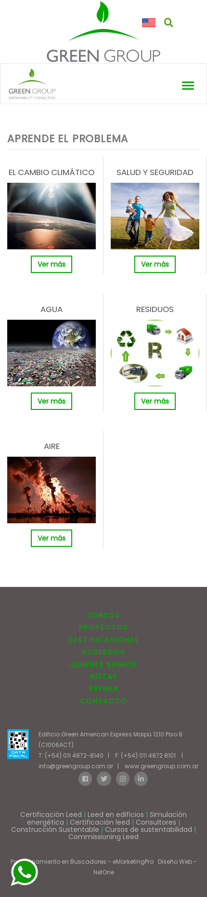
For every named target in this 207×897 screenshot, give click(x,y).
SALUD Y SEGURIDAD (155, 172)
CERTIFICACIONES (103, 640)
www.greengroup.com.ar (161, 766)
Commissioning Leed (103, 837)
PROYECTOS (103, 627)
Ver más (51, 264)
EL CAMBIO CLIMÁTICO (51, 172)
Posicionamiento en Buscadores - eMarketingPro (82, 861)
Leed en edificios (116, 814)
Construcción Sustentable (55, 829)
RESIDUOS (155, 309)
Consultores (156, 822)
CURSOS (103, 615)
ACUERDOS (103, 652)
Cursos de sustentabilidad (148, 829)
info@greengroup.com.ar (76, 766)
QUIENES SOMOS (104, 664)
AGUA (51, 309)
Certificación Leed (51, 814)
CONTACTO (103, 701)
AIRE (52, 446)
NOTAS (103, 676)
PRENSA (103, 688)
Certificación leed (100, 822)
